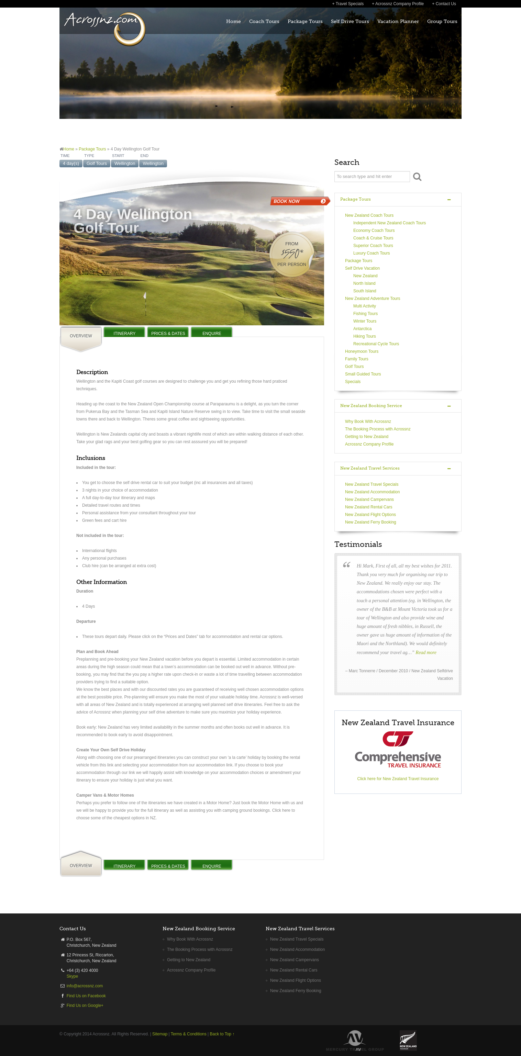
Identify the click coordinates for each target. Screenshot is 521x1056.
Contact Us (446, 3)
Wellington (124, 163)
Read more (425, 652)
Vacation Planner (398, 21)
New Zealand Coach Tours (369, 215)
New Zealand (365, 275)
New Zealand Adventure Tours (372, 298)
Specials (353, 381)
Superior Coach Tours (373, 245)
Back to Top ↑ (222, 1034)
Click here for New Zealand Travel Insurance (398, 778)
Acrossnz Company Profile (399, 3)
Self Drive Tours (350, 21)
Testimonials (358, 544)
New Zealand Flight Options (370, 514)
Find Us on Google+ (85, 1005)
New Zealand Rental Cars (368, 507)
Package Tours (305, 21)
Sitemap (159, 1034)
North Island (364, 283)
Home (233, 21)
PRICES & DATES (168, 333)
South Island (364, 291)
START (118, 156)
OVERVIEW (81, 336)
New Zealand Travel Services (370, 468)
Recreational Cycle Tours (376, 343)
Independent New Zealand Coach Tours (389, 223)
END (144, 156)
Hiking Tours (364, 336)
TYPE (89, 156)
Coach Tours (264, 21)
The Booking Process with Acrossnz (378, 429)
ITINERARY (125, 333)
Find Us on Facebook (86, 995)
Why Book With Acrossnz (368, 421)
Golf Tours (97, 163)
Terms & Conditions (189, 1034)
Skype (72, 976)
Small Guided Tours (363, 374)
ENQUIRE (211, 333)
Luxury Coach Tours (371, 253)
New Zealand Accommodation (372, 492)
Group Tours (442, 21)
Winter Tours (364, 321)
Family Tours (356, 359)
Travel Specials (350, 3)
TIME (65, 156)
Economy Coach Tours (374, 230)
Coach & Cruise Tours (373, 238)
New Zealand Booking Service (371, 405)
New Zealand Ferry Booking (370, 522)
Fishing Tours (365, 313)
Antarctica (362, 328)
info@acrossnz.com (85, 986)
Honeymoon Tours (361, 351)
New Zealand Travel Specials (371, 484)
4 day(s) (71, 163)
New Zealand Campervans (369, 499)
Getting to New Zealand (366, 436)
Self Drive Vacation (362, 268)
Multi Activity (364, 306)
